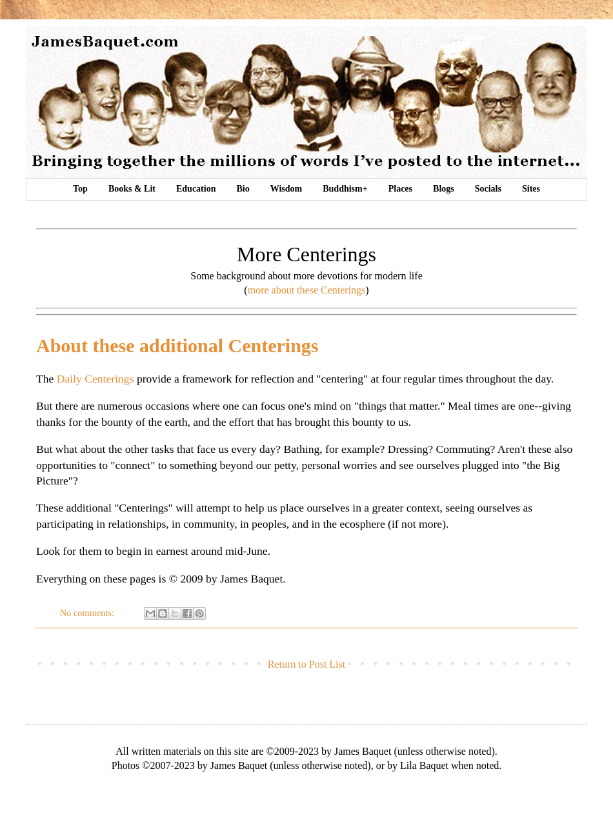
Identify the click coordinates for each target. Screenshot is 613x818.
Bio (242, 189)
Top (80, 189)
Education (196, 189)
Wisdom (286, 189)
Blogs (443, 189)
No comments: (88, 613)
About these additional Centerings (177, 345)
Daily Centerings (95, 378)
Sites (531, 189)
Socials (488, 189)
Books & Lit (132, 189)
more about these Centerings (307, 289)
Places (400, 189)
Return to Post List (306, 664)
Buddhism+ (345, 189)
